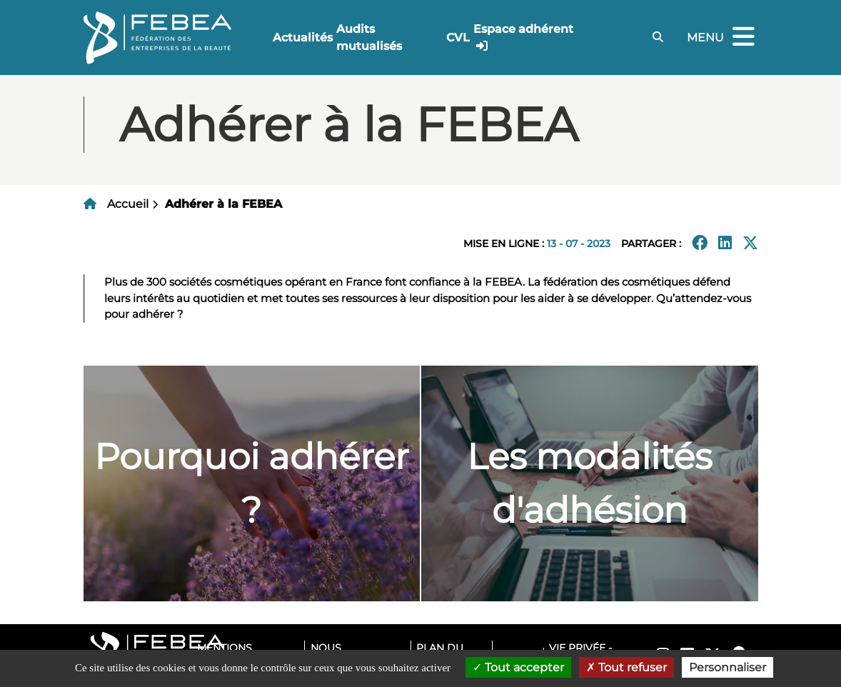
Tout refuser (626, 667)
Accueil (127, 204)
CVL (458, 37)
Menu (722, 37)
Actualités (303, 37)
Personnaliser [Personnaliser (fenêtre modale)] (727, 667)
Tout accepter (518, 667)
